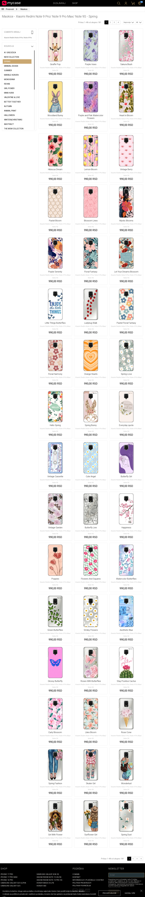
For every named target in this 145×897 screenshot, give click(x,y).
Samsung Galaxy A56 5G (48, 874)
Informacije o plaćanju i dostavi (88, 880)
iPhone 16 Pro (7, 880)
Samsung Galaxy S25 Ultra (13, 883)
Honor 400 (41, 886)
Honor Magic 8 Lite (45, 883)
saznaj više (130, 893)
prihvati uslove (109, 893)
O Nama (76, 874)
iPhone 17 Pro (7, 874)
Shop (75, 3)
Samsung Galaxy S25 (10, 886)
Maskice (24, 9)
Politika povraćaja (82, 886)
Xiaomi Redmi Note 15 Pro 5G (49, 880)
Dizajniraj (59, 3)
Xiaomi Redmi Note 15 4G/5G (49, 877)
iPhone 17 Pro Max (9, 877)
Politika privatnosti (82, 883)
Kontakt (76, 877)
